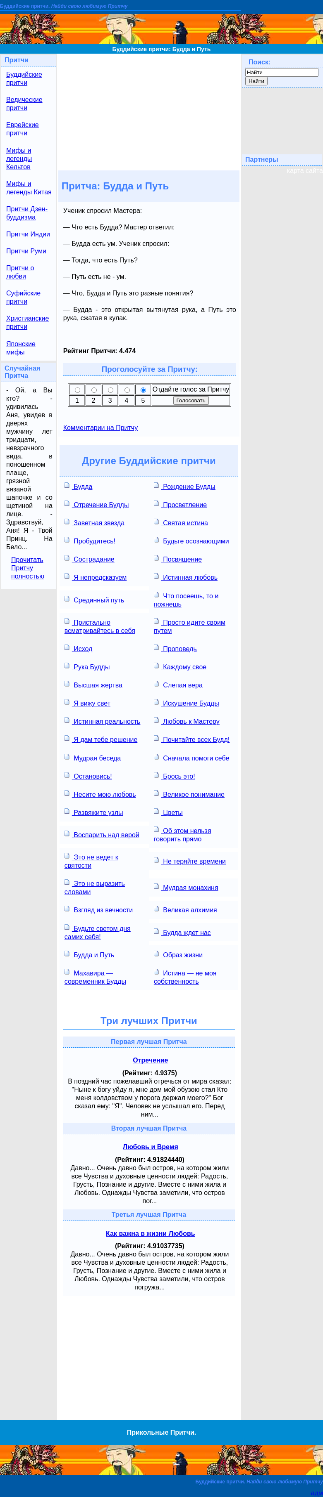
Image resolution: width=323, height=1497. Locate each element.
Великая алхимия (185, 909)
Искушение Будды (186, 702)
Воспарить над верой (102, 834)
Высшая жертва (93, 684)
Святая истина (181, 522)
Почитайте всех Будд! (192, 738)
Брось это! (174, 775)
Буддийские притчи (24, 78)
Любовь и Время (150, 1146)
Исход (79, 648)
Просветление (180, 504)
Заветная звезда (94, 522)
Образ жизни (178, 954)
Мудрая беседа (93, 757)
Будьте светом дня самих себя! (98, 931)
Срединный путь (94, 599)
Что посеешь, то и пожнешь (186, 599)
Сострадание (90, 558)
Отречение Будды (97, 504)
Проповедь (175, 648)
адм (317, 1493)
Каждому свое (180, 666)
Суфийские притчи (23, 297)
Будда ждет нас (182, 932)
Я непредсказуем (96, 576)
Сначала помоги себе (192, 757)
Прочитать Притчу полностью (27, 568)
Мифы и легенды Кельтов (19, 158)
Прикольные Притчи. (161, 1432)
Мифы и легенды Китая (29, 188)
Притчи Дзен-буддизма (27, 213)
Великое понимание (189, 793)
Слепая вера (178, 684)
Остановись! (88, 775)
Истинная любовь (186, 576)
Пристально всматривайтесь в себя (100, 625)
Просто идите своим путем (189, 625)
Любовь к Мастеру (187, 720)
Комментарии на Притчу (100, 427)
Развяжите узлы (94, 812)
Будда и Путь (90, 954)
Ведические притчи (24, 103)
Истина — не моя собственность (185, 976)
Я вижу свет (87, 702)
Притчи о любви (20, 272)
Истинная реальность (103, 720)
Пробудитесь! (90, 540)
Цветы (168, 812)
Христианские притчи (27, 322)
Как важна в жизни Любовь (150, 1233)
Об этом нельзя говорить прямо (182, 834)
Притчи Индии (28, 234)
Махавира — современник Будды (95, 976)
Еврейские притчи (22, 129)
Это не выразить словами (95, 886)
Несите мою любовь (100, 793)
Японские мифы (21, 348)
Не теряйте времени (190, 860)
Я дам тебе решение (101, 738)
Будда (79, 486)
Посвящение (178, 558)
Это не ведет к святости (91, 860)
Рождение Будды (184, 486)
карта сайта (305, 170)
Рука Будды (87, 666)
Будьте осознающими (191, 540)
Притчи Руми (26, 251)
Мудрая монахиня (186, 887)
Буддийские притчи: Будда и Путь (161, 49)
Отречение (150, 1060)
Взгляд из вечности (99, 909)
